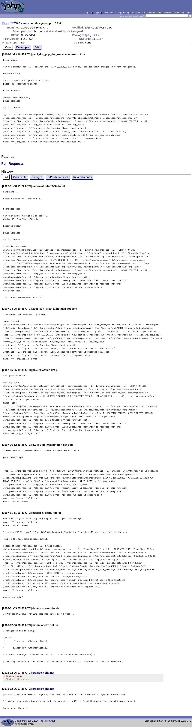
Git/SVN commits (57, 177)
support (97, 12)
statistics (167, 12)
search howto (155, 12)
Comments (19, 177)
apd (87, 35)
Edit (37, 47)
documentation (109, 12)
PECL (94, 35)
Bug (5, 23)
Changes (37, 177)
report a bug (123, 12)
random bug (179, 12)
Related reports (82, 177)
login (189, 12)
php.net (88, 12)
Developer (22, 47)
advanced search (139, 12)
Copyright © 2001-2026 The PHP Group (35, 722)
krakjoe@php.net (43, 672)
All (6, 177)
